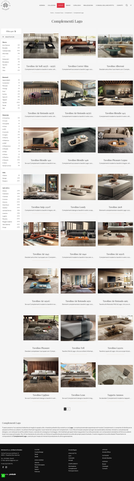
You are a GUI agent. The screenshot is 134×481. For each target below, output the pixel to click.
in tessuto (5, 160)
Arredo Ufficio (106, 452)
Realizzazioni (88, 5)
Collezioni (52, 5)
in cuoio (4, 121)
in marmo (5, 137)
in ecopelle (5, 123)
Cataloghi (77, 5)
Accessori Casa (59, 13)
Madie (36, 467)
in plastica (5, 157)
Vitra (3, 70)
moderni (4, 181)
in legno (5, 135)
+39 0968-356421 (8, 458)
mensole (5, 86)
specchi (4, 97)
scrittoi (4, 94)
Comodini (71, 458)
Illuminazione (72, 466)
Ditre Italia (5, 53)
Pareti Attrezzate (40, 465)
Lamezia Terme (6, 210)
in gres (4, 126)
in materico (5, 140)
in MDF (4, 143)
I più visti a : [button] (6, 188)
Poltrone (37, 471)
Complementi (68, 13)
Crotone (5, 199)
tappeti (4, 100)
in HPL (4, 129)
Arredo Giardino (107, 458)
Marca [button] (4, 42)
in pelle (4, 151)
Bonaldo (5, 48)
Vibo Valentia (6, 224)
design (4, 178)
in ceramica (6, 118)
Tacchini (4, 65)
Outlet (60, 5)
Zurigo (4, 227)
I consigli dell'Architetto (105, 5)
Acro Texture (6, 45)
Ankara (4, 191)
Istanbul (4, 207)
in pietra (4, 154)
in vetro (4, 163)
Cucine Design (39, 452)
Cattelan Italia (6, 51)
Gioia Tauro (5, 205)
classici (4, 175)
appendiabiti (6, 80)
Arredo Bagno (72, 450)
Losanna (4, 213)
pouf (3, 91)
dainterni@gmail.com (11, 460)
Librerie (37, 462)
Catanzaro (5, 193)
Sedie (36, 456)
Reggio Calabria (7, 221)
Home (52, 13)
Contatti (120, 5)
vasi (3, 108)
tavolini (4, 102)
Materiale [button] (5, 115)
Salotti (37, 469)
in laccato (5, 132)
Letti (69, 456)
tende (4, 105)
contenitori (5, 83)
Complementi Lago (79, 13)
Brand (68, 5)
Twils (3, 67)
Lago (3, 56)
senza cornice (6, 165)
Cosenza (5, 196)
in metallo (5, 149)
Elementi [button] (5, 77)
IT (130, 5)
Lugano (4, 216)
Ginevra (4, 202)
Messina (4, 219)
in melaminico (6, 146)
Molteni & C (5, 59)
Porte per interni (73, 471)
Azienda (42, 5)
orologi (4, 88)
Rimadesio (5, 62)
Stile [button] (3, 172)
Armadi (70, 460)
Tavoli (36, 454)
